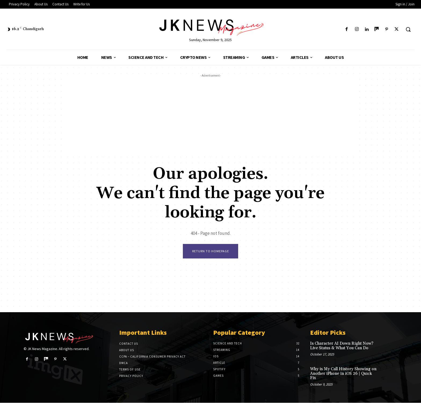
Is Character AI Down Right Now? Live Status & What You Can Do (341, 346)
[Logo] (210, 26)
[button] (408, 29)
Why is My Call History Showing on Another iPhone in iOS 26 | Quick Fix (343, 374)
